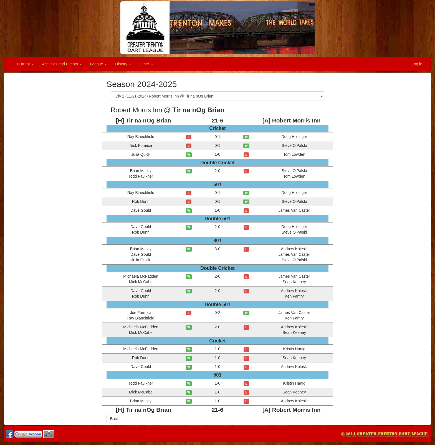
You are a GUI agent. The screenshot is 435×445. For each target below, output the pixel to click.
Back (114, 418)
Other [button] (146, 64)
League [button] (98, 64)
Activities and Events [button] (62, 64)
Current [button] (25, 64)
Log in (417, 64)
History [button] (123, 64)
